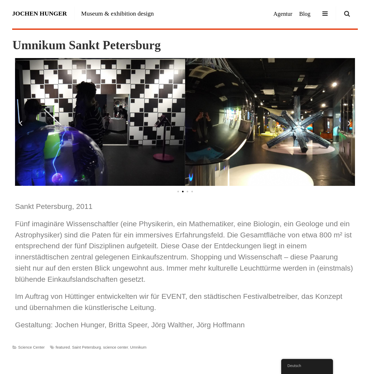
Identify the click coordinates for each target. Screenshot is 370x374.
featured (63, 347)
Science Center (31, 347)
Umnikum (138, 347)
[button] (21, 123)
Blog (304, 14)
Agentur (282, 14)
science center (115, 347)
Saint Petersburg (86, 347)
